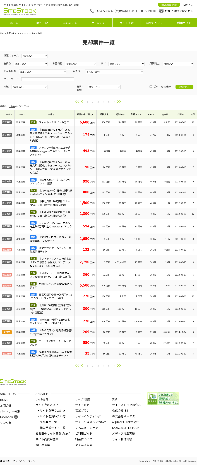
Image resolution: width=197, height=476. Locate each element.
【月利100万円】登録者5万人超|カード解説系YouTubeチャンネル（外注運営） (51, 308)
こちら (12, 106)
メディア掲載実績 (123, 433)
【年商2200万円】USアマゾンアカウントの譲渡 (50, 181)
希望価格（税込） (85, 114)
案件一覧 (42, 23)
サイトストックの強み (126, 405)
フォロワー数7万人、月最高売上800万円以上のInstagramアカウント (51, 226)
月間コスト (136, 114)
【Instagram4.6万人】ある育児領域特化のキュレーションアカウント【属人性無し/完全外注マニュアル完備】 (51, 167)
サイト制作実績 (122, 439)
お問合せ (5, 405)
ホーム (14, 23)
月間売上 (104, 114)
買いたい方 (70, 23)
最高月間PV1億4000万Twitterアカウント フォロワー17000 (51, 296)
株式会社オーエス (123, 416)
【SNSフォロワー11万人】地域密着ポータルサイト (50, 238)
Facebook (6, 417)
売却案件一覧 (48, 422)
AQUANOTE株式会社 (125, 422)
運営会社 (5, 461)
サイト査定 (126, 23)
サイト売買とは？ (46, 405)
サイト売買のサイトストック (14, 33)
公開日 (180, 114)
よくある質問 (83, 445)
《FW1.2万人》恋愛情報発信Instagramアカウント (51, 332)
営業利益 (120, 114)
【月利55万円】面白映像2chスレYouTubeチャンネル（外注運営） (51, 274)
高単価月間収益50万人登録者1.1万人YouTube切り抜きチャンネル (51, 353)
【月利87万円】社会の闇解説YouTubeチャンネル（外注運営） (51, 192)
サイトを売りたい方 (53, 410)
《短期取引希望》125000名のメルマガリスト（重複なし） (50, 321)
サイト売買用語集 (46, 439)
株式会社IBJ (120, 410)
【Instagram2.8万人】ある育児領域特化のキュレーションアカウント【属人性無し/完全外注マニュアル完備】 (51, 135)
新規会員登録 (169, 4)
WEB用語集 (42, 445)
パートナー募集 (10, 411)
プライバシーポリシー (25, 461)
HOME (4, 400)
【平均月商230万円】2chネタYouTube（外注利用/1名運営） (50, 213)
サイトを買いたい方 (53, 416)
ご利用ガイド (182, 23)
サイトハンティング (88, 416)
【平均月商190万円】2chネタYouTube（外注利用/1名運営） (50, 203)
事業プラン (82, 410)
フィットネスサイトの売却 (54, 122)
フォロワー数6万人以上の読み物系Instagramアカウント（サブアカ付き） (50, 151)
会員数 (165, 114)
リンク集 (5, 422)
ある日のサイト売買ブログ (52, 433)
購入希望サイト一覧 (53, 427)
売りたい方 (98, 23)
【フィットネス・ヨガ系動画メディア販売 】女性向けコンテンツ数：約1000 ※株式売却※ (50, 262)
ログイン (188, 4)
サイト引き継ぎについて (91, 422)
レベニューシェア (86, 427)
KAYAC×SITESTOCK (125, 427)
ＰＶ (152, 114)
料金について (154, 23)
